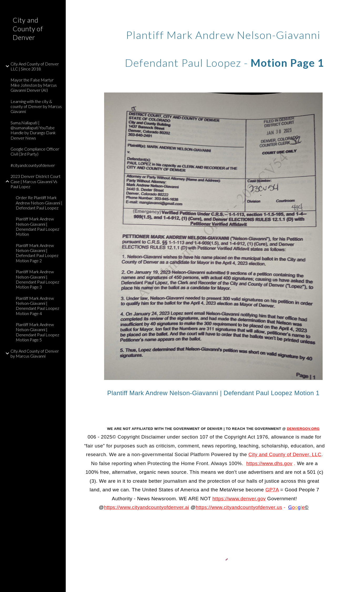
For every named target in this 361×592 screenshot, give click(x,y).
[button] (354, 7)
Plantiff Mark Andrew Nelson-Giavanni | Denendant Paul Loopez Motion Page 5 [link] (37, 332)
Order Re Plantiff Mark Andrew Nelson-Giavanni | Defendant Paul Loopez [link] (39, 202)
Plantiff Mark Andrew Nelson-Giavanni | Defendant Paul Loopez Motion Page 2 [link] (37, 253)
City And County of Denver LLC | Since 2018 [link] (35, 66)
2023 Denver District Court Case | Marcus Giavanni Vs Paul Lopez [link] (35, 181)
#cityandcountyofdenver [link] (33, 165)
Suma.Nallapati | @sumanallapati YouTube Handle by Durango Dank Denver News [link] (33, 130)
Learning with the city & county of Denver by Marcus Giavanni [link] (36, 106)
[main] (224, 46)
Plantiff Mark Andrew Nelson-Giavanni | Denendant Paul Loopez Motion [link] (37, 226)
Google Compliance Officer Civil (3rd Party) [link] (35, 151)
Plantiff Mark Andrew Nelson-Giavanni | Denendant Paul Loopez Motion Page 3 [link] (37, 279)
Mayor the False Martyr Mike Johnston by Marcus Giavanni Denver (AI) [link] (34, 84)
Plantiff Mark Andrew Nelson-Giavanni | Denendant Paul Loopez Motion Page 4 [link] (37, 306)
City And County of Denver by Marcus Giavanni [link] (35, 353)
